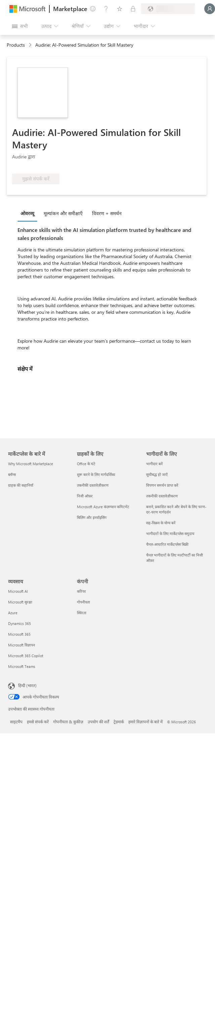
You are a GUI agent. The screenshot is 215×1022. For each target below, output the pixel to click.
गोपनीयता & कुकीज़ (68, 721)
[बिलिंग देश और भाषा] (168, 8)
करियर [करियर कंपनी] (81, 591)
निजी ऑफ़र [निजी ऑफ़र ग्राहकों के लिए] (85, 495)
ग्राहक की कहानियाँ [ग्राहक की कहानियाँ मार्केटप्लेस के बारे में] (20, 485)
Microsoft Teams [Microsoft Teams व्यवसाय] (21, 666)
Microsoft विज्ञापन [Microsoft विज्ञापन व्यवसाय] (21, 644)
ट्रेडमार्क (119, 721)
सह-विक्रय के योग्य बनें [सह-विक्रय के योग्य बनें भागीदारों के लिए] (160, 522)
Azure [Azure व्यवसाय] (12, 612)
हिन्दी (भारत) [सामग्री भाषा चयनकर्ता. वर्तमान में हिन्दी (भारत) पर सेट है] (27, 685)
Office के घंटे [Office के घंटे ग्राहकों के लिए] (86, 463)
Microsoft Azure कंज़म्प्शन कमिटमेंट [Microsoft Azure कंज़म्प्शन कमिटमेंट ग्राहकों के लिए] (103, 506)
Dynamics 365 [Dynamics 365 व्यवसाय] (19, 623)
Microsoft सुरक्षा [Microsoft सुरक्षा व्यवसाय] (20, 601)
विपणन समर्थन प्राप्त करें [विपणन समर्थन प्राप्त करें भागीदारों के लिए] (162, 485)
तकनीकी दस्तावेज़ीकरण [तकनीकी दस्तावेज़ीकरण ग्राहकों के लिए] (93, 485)
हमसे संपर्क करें (38, 721)
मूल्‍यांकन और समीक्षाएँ (63, 213)
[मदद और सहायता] (106, 8)
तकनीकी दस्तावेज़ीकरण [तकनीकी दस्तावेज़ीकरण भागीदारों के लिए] (162, 495)
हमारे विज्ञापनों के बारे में (145, 721)
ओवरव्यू (27, 213)
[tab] (29, 213)
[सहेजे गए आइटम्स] (119, 8)
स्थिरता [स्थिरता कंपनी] (81, 612)
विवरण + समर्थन (107, 213)
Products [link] (16, 45)
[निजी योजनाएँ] (133, 8)
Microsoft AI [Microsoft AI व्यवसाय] (18, 591)
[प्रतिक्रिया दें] (92, 8)
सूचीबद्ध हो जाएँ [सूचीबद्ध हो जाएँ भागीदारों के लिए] (157, 474)
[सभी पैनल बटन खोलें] (20, 26)
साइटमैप (16, 721)
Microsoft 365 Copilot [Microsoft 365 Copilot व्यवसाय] (25, 655)
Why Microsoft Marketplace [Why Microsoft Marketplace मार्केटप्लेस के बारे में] (30, 463)
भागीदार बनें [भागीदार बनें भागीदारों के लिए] (154, 463)
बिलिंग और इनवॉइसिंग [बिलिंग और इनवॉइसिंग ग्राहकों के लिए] (91, 517)
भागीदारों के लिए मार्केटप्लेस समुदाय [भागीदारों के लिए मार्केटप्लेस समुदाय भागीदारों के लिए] (170, 533)
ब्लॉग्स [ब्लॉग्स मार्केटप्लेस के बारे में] (12, 474)
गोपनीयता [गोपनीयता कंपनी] (83, 601)
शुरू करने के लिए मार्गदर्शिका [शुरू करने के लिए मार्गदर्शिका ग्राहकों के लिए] (96, 474)
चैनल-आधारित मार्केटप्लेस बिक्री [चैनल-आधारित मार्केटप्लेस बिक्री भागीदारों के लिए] (167, 544)
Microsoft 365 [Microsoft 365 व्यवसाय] (19, 634)
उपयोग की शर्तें (98, 721)
